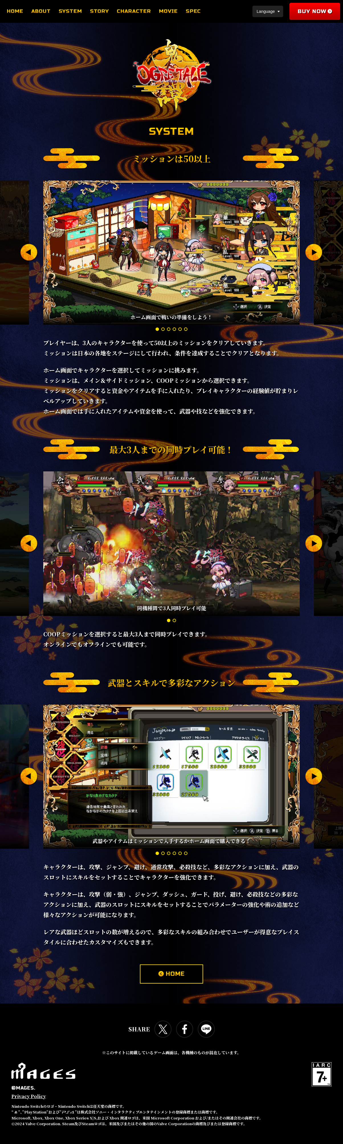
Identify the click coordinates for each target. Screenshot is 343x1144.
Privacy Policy (28, 1096)
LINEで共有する (206, 1029)
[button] (29, 252)
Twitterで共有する (163, 1029)
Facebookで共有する (184, 1029)
